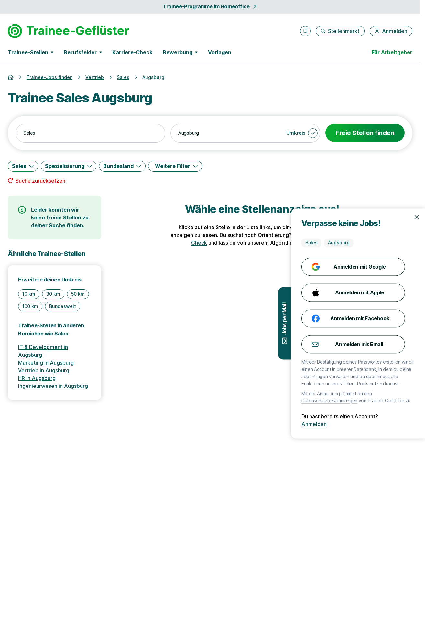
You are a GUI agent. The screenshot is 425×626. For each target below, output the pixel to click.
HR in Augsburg (37, 378)
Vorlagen (219, 52)
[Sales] (23, 166)
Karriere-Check (132, 52)
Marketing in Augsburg (46, 362)
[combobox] (90, 133)
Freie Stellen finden (365, 133)
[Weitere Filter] (175, 166)
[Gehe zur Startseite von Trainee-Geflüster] (68, 31)
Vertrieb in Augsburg (43, 370)
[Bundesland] (122, 166)
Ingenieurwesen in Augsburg (53, 386)
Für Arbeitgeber (392, 52)
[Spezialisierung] (68, 166)
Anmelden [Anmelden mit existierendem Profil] (398, 424)
